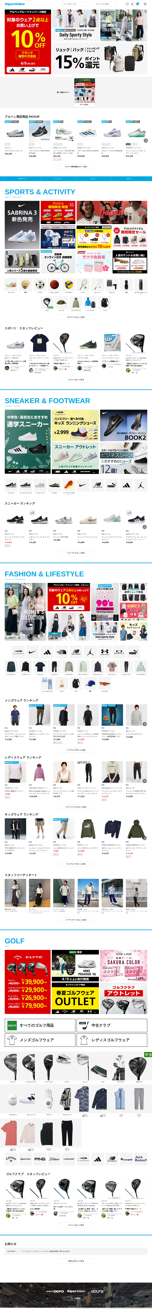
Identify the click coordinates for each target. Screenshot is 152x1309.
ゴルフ (128, 179)
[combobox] (77, 4)
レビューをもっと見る (76, 380)
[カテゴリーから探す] (106, 4)
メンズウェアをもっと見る (76, 750)
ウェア (93, 179)
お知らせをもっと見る (76, 1261)
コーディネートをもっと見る (76, 920)
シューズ (57, 179)
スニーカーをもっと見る (76, 553)
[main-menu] (145, 4)
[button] (146, 140)
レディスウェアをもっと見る (76, 807)
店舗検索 (77, 1298)
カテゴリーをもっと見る (76, 317)
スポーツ (22, 179)
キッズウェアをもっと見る (76, 864)
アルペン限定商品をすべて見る (76, 167)
